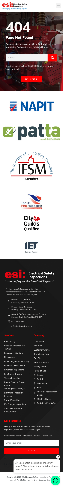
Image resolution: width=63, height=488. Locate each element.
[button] (58, 5)
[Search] (52, 57)
